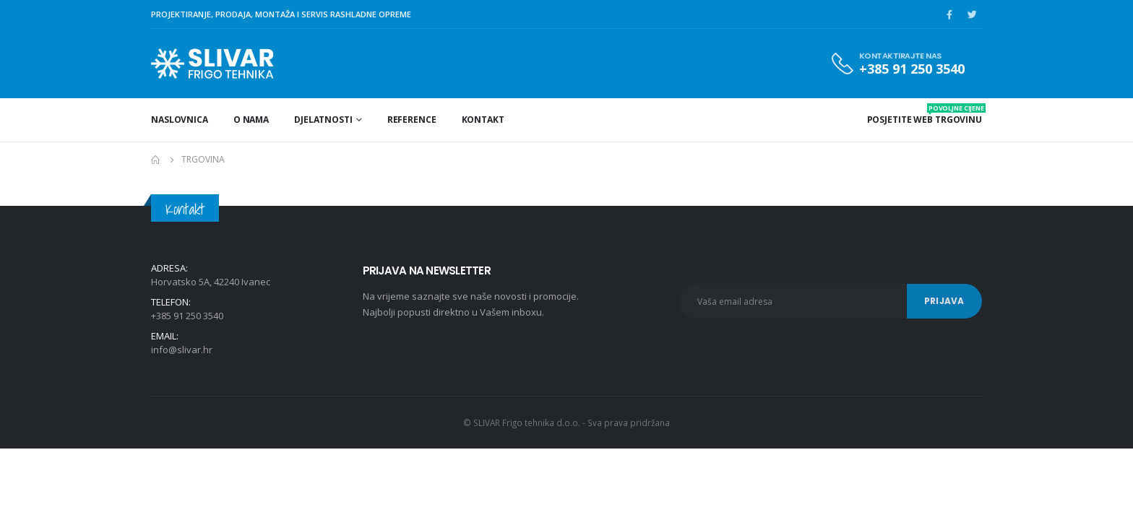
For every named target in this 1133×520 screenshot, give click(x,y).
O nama (251, 119)
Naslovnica (179, 119)
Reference (411, 119)
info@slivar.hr (181, 349)
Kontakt (483, 119)
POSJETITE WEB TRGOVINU (924, 114)
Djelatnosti (323, 119)
